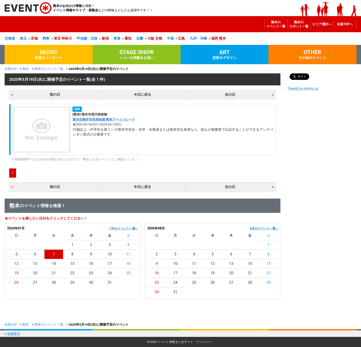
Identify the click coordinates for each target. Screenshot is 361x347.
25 (128, 273)
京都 (158, 38)
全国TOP (11, 69)
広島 (181, 38)
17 (110, 263)
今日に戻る (142, 95)
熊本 (222, 38)
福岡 (214, 38)
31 (110, 282)
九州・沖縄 (198, 38)
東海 (117, 38)
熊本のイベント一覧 (275, 24)
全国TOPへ (345, 24)
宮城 (34, 38)
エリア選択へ (322, 24)
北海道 (10, 38)
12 (17, 263)
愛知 (128, 38)
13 (35, 263)
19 (17, 273)
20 (35, 273)
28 (54, 282)
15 (72, 263)
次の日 (230, 95)
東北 (23, 38)
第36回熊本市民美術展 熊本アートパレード (104, 119)
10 (110, 254)
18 (128, 263)
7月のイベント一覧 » (124, 228)
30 (91, 282)
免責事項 (13, 333)
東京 (57, 38)
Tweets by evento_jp (302, 88)
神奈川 (66, 38)
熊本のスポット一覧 (299, 24)
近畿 (139, 38)
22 (72, 273)
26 (17, 282)
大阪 (150, 38)
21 (54, 273)
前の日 (55, 95)
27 (35, 282)
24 (110, 273)
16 (91, 263)
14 (54, 263)
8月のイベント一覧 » (264, 228)
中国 (170, 38)
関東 (46, 38)
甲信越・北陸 (87, 38)
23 (91, 273)
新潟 (105, 38)
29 (72, 282)
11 (128, 254)
